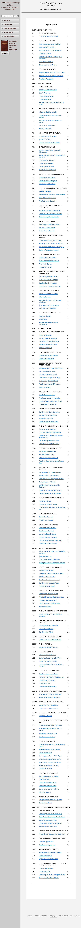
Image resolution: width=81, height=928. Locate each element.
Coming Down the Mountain (48, 338)
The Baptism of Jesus (46, 96)
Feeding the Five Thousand (48, 283)
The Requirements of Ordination (49, 398)
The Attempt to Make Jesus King (50, 286)
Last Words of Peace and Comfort (50, 694)
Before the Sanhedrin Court (48, 733)
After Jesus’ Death (45, 792)
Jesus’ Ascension (45, 871)
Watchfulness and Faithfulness (49, 444)
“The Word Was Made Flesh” (48, 36)
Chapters (30, 915)
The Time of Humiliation (47, 737)
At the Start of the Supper (47, 655)
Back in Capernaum (45, 348)
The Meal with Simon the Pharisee (50, 214)
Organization (44, 915)
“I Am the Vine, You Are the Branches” (51, 677)
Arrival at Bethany (45, 501)
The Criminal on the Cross (47, 786)
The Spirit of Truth (45, 683)
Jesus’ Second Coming (46, 629)
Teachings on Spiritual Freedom (49, 384)
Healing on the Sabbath (47, 227)
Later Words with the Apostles (49, 305)
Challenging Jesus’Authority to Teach (51, 573)
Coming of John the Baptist (48, 90)
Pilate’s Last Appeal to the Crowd (50, 759)
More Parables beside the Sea (49, 261)
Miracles (66, 915)
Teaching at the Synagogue (48, 181)
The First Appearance (46, 841)
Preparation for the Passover (48, 647)
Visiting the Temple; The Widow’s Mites (52, 563)
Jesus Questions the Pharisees (49, 603)
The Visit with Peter (45, 856)
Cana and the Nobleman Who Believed (52, 195)
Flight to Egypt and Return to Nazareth (51, 72)
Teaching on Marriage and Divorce (50, 490)
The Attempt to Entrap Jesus (48, 594)
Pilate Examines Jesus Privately (49, 749)
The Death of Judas (45, 768)
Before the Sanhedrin (46, 418)
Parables (59, 915)
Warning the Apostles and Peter (49, 697)
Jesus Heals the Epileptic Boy (49, 341)
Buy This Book (53, 916)
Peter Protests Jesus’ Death (48, 344)
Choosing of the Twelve (47, 125)
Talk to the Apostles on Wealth (49, 441)
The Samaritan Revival (46, 160)
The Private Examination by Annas (50, 725)
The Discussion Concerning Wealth (50, 401)
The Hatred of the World (47, 680)
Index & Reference (10, 28)
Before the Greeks (45, 606)
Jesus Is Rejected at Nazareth (49, 250)
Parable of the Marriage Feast (49, 583)
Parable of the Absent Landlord (49, 580)
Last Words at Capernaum (47, 308)
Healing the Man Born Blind (48, 415)
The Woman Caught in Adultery (49, 378)
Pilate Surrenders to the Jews (49, 765)
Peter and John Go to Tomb (48, 826)
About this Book (9, 36)
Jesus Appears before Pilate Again (50, 756)
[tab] (10, 20)
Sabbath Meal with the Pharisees (50, 472)
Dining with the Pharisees (47, 451)
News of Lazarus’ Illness (47, 482)
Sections (36, 915)
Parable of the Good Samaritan (49, 412)
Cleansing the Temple (46, 570)
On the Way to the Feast (47, 371)
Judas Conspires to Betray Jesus (50, 639)
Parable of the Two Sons (47, 577)
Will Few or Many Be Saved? (48, 458)
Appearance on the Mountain (48, 859)
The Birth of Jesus (45, 53)
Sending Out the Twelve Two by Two (51, 243)
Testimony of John (45, 99)
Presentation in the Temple (48, 65)
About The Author (74, 915)
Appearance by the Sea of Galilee (50, 852)
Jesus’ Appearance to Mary (48, 820)
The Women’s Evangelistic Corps (50, 240)
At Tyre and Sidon (45, 316)
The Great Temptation (46, 79)
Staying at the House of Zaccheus (50, 540)
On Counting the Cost (46, 531)
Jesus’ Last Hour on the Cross (49, 789)
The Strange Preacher (46, 358)
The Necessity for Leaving (47, 686)
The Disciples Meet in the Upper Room (52, 875)
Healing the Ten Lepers (46, 454)
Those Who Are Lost (46, 517)
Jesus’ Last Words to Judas (48, 661)
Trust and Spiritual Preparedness (50, 432)
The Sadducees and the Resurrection (51, 597)
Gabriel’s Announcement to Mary (50, 44)
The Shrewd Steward (46, 520)
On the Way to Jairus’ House (48, 276)
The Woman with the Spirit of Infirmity (51, 479)
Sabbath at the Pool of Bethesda (50, 210)
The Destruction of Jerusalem (49, 625)
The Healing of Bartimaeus (48, 537)
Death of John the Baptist (47, 170)
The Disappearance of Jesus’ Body (50, 814)
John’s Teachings (45, 93)
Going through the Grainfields (49, 217)
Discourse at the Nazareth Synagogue (51, 247)
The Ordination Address (47, 395)
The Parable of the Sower (47, 257)
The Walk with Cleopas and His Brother (52, 834)
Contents (7, 20)
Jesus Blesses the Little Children (50, 493)
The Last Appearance (46, 868)
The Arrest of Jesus (45, 716)
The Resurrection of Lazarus (48, 504)
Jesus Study (8, 24)
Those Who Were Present (47, 782)
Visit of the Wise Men (46, 62)
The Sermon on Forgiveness (48, 355)
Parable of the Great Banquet (48, 475)
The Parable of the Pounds (48, 544)
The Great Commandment (47, 600)
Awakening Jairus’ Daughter (48, 280)
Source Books (8, 32)
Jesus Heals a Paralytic (47, 231)
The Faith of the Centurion (47, 201)
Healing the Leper (45, 191)
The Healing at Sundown (47, 184)
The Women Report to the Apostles (50, 823)
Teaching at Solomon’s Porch (48, 421)
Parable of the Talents (46, 632)
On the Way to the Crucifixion (48, 776)
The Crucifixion (44, 779)
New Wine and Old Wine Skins (49, 224)
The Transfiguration (45, 335)
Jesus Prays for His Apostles (48, 705)
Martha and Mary (44, 387)
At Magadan (43, 319)
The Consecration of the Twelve (49, 142)
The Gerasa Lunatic (45, 267)
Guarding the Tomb (45, 803)
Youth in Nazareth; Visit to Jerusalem (51, 76)
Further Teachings (45, 139)
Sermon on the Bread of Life (48, 294)
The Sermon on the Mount (47, 136)
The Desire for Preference (47, 528)
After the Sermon (44, 297)
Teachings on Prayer (46, 163)
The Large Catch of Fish (47, 177)
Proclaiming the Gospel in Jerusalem (51, 368)
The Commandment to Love (48, 674)
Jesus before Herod (45, 753)
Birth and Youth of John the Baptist (50, 50)
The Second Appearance (47, 845)
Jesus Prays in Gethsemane (48, 708)
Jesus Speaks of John (46, 167)
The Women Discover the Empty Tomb (51, 817)
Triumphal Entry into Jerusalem (49, 559)
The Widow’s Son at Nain (47, 198)
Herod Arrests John (45, 128)
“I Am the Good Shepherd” (47, 429)
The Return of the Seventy (47, 404)
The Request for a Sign (46, 586)
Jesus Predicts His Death (47, 534)
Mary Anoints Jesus (45, 556)
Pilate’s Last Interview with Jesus (50, 762)
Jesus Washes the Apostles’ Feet (50, 658)
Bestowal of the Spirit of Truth (49, 878)
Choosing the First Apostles (48, 112)
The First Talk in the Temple (48, 374)
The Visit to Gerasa (45, 264)
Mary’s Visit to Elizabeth (47, 47)
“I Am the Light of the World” (48, 381)
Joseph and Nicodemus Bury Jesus (50, 800)
